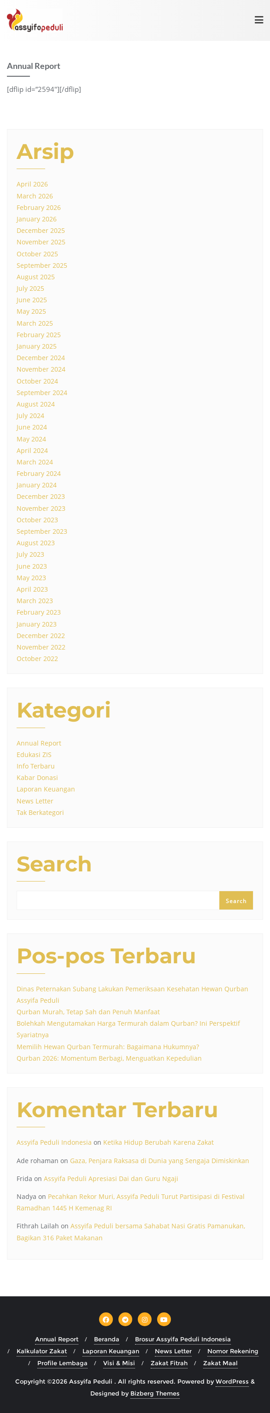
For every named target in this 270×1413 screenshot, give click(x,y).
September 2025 (42, 265)
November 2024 (41, 369)
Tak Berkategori (40, 812)
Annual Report (39, 743)
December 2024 (41, 357)
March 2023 (35, 600)
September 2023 (42, 531)
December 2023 (41, 496)
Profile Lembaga (62, 1363)
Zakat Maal (220, 1363)
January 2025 (37, 346)
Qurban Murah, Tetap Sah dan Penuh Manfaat (88, 1011)
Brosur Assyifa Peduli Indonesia (183, 1339)
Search (54, 865)
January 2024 (37, 484)
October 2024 (37, 381)
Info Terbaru (36, 766)
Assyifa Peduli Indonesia (54, 1142)
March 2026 (35, 196)
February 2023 (39, 612)
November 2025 (41, 241)
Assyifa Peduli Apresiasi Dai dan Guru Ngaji (111, 1178)
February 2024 (39, 473)
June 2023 (32, 566)
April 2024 (32, 450)
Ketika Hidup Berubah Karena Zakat (158, 1142)
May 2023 (31, 577)
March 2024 (35, 462)
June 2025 (32, 299)
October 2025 (37, 253)
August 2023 (36, 542)
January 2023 (37, 624)
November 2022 (41, 647)
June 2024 (32, 427)
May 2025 (31, 311)
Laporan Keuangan (46, 789)
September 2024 (42, 392)
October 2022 (37, 658)
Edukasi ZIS (34, 754)
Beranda (106, 1339)
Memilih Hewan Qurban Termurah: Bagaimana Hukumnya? (108, 1046)
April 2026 (32, 184)
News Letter (35, 801)
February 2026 (39, 207)
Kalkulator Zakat (42, 1351)
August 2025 (36, 276)
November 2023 (41, 508)
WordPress (232, 1381)
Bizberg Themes (155, 1393)
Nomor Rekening (232, 1351)
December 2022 (41, 635)
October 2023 (37, 519)
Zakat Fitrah (169, 1363)
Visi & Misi (119, 1363)
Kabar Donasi (37, 777)
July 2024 (30, 415)
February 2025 (39, 334)
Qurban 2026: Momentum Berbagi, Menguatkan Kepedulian (109, 1058)
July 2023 (30, 554)
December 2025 (41, 230)
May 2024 (31, 439)
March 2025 (35, 323)
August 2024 (36, 404)
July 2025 (30, 288)
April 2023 (32, 589)
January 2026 (37, 219)
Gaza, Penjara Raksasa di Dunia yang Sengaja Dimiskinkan (159, 1160)
